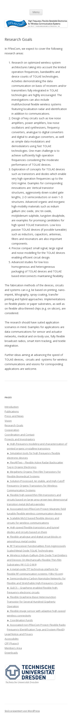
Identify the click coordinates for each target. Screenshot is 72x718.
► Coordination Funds (20, 620)
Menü (36, 12)
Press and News (14, 416)
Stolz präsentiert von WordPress (22, 711)
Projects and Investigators (20, 439)
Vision (8, 420)
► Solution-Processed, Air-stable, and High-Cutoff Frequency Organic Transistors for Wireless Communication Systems (36, 485)
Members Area (13, 648)
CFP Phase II (12, 643)
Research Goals (14, 425)
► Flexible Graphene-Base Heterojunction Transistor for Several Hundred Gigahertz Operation (31, 601)
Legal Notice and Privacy (19, 634)
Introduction (12, 406)
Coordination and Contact (19, 434)
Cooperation (12, 430)
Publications (12, 411)
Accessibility (12, 638)
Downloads (11, 652)
